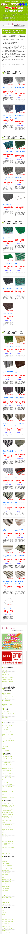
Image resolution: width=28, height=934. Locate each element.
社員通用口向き (5, 870)
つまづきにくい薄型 (6, 775)
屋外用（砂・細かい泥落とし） (8, 830)
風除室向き (4, 861)
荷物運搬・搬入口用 (6, 879)
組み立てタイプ (5, 902)
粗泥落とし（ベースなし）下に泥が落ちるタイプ (8, 809)
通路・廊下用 (5, 874)
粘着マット (4, 917)
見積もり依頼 (5, 746)
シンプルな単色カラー (7, 770)
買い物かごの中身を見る (8, 17)
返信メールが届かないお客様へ (8, 714)
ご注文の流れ (5, 744)
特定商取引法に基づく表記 (9, 18)
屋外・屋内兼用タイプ (7, 824)
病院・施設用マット (6, 881)
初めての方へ (5, 670)
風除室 (3, 822)
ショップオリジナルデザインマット (8, 741)
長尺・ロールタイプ (6, 850)
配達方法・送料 (23, 14)
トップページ (6, 14)
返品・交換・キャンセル (7, 677)
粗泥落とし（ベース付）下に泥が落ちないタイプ (8, 806)
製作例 (3, 748)
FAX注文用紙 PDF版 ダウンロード (7, 694)
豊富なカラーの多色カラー (8, 773)
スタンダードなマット (7, 756)
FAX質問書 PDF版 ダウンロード (7, 701)
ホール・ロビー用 (6, 782)
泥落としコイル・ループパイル (8, 792)
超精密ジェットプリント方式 (8, 735)
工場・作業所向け (6, 888)
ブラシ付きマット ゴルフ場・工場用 (8, 844)
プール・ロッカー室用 (7, 893)
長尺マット (4, 899)
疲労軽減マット (5, 930)
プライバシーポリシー (7, 683)
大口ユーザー (5, 717)
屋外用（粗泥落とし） (7, 827)
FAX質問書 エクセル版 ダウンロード (7, 705)
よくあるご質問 (11, 15)
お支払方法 (14, 14)
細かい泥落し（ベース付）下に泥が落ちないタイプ (8, 813)
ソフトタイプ (5, 836)
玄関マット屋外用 (6, 872)
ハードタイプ (5, 839)
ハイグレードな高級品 (7, 762)
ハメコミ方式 (5, 727)
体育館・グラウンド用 (7, 897)
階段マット (4, 789)
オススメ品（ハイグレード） (7, 765)
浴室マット (4, 912)
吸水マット (4, 779)
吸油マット (4, 914)
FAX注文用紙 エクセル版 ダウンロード (7, 697)
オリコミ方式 (5, 729)
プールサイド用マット (7, 928)
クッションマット (6, 932)
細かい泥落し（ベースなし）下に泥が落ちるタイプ (8, 817)
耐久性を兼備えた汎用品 (7, 768)
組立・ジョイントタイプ (7, 841)
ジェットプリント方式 (7, 732)
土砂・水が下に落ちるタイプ (8, 848)
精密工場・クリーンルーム (8, 884)
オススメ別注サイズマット (8, 797)
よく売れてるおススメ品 (7, 803)
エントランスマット (6, 777)
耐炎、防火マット (6, 926)
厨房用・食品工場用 (6, 886)
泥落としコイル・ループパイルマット (8, 833)
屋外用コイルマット (6, 738)
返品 (4, 15)
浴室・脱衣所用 (5, 890)
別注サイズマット (6, 794)
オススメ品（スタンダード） (7, 759)
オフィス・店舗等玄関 (7, 784)
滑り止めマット (5, 923)
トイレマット (5, 895)
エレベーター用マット (7, 786)
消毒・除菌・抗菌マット (7, 919)
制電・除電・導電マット (7, 921)
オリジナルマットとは (7, 725)
